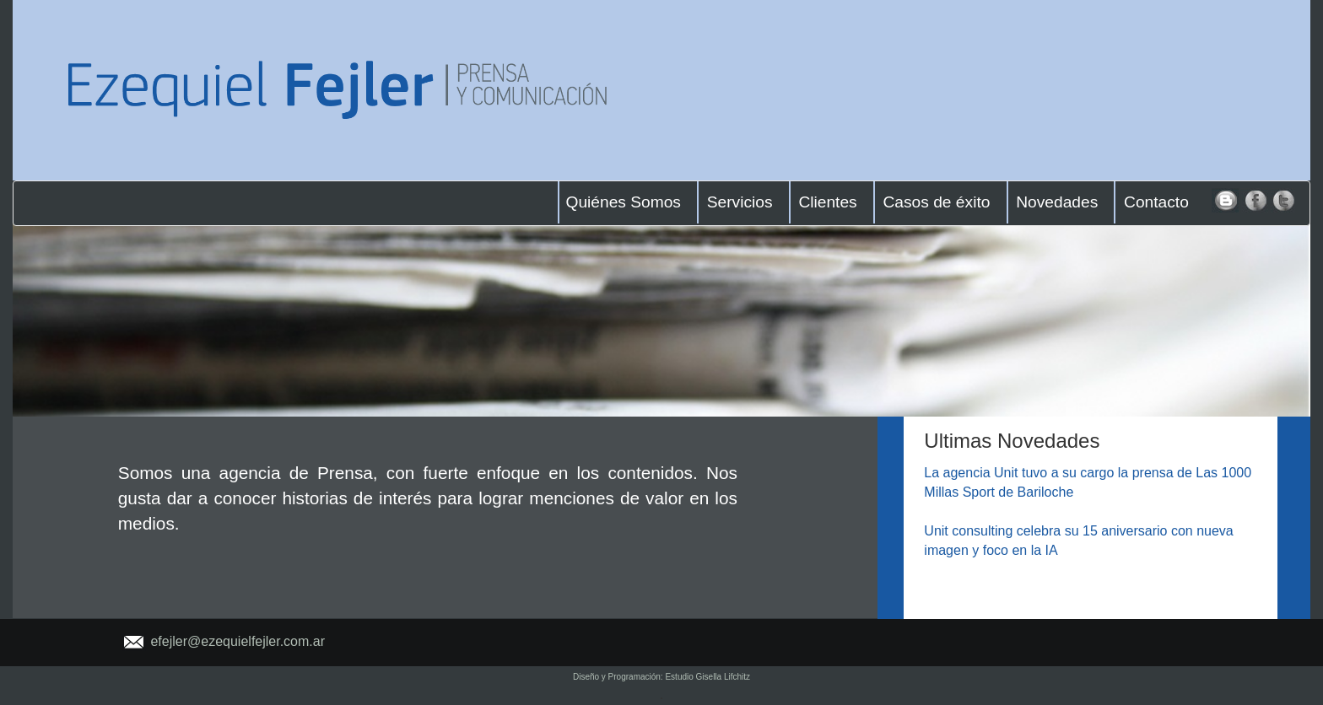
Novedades (1057, 202)
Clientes (827, 202)
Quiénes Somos (623, 202)
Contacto (1156, 202)
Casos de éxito (936, 202)
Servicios (740, 202)
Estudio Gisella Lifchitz (707, 676)
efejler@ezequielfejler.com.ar (237, 641)
